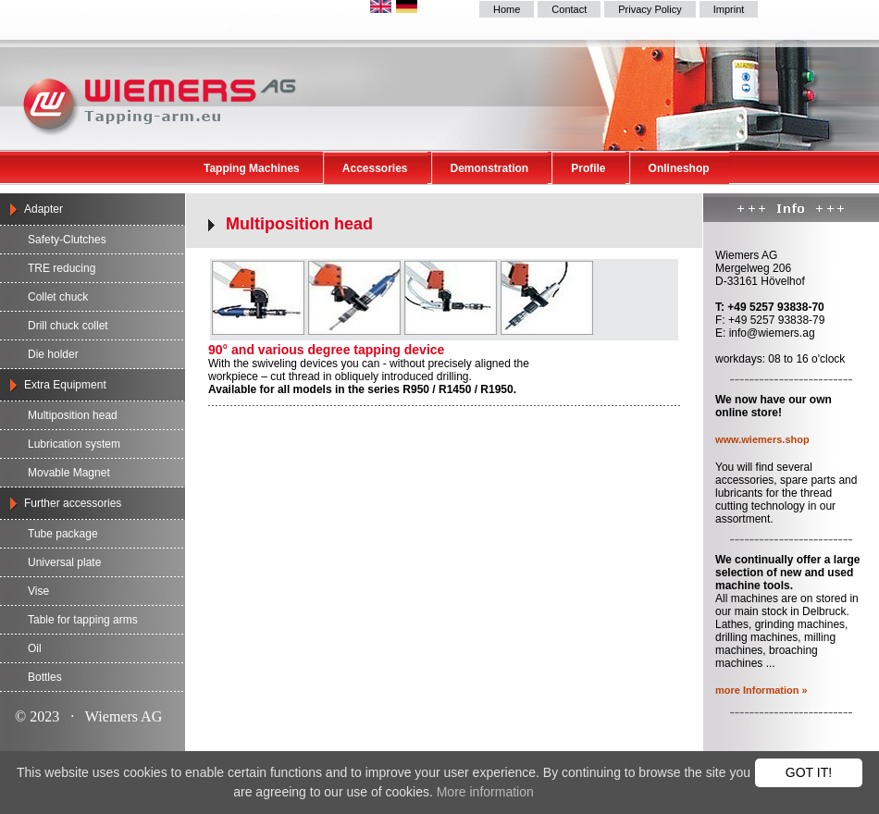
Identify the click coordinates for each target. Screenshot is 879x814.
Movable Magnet (69, 472)
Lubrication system (74, 444)
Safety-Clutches (67, 239)
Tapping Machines (252, 168)
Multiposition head (73, 415)
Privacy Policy (649, 9)
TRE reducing (61, 268)
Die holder (53, 354)
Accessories (375, 168)
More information (485, 791)
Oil (35, 648)
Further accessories (72, 503)
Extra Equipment (65, 384)
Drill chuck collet (68, 325)
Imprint (729, 9)
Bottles (45, 677)
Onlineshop (679, 168)
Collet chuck (58, 296)
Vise (38, 591)
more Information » (761, 690)
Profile (588, 168)
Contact (569, 9)
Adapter (43, 209)
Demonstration (490, 168)
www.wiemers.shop (762, 439)
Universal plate (64, 562)
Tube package (63, 533)
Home (506, 9)
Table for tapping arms (83, 619)
